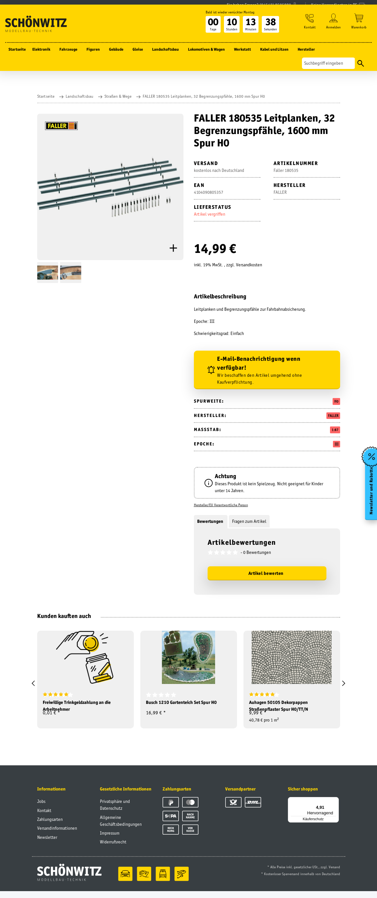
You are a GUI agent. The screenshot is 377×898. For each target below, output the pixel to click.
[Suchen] (328, 73)
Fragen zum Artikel (249, 521)
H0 (336, 401)
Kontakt (44, 817)
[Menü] (335, 807)
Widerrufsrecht (113, 849)
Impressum (109, 839)
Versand (334, 874)
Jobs (41, 808)
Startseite (17, 59)
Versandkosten (249, 265)
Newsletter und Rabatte (370, 495)
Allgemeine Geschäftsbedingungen (121, 827)
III (336, 444)
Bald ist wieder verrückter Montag (226, 22)
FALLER (333, 415)
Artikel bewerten (266, 573)
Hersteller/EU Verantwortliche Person (221, 505)
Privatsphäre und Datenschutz (115, 811)
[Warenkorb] (359, 33)
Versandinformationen (57, 835)
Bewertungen (210, 521)
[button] (308, 33)
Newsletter (47, 844)
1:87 (335, 429)
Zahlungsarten (50, 826)
